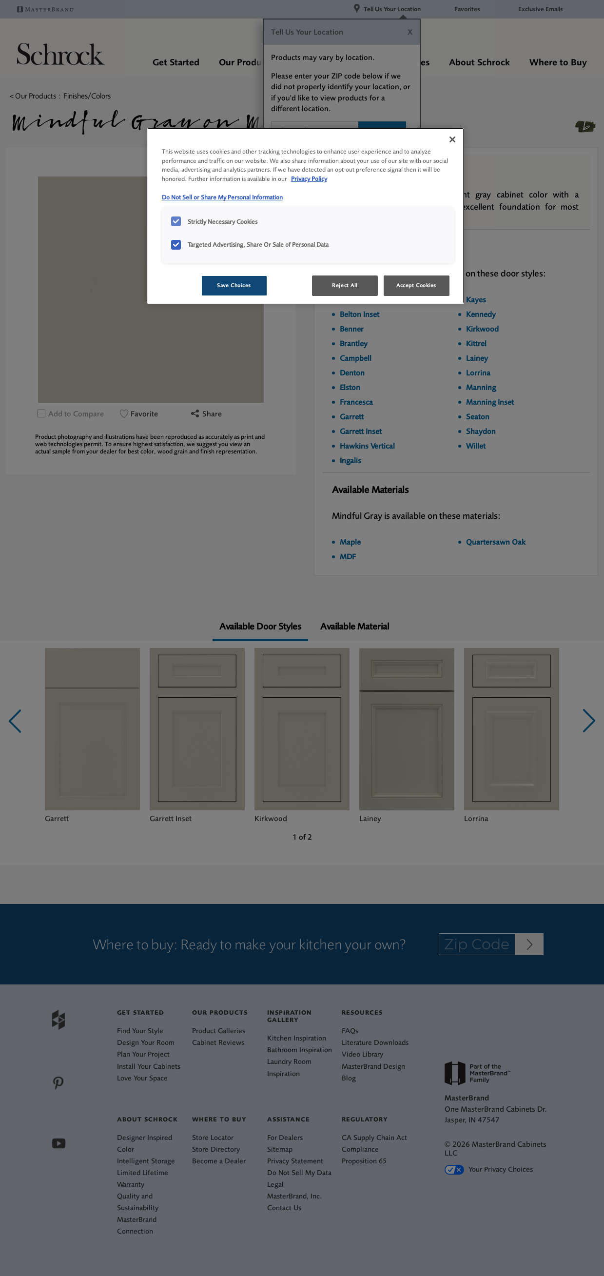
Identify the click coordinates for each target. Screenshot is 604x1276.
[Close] (452, 139)
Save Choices (234, 285)
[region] (305, 216)
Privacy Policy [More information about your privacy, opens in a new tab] (309, 178)
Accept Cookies (416, 285)
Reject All (345, 285)
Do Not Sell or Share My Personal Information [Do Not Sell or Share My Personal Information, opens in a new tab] (222, 197)
